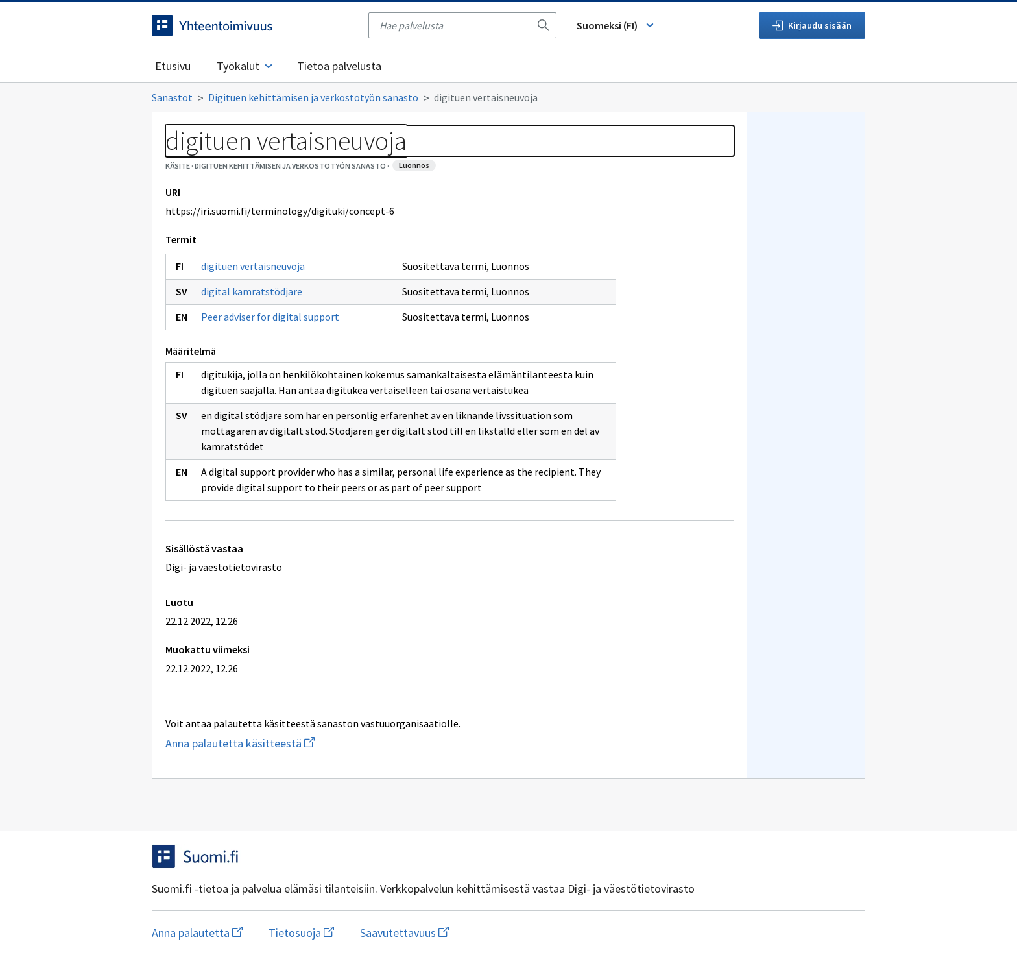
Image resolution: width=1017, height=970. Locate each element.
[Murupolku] (508, 97)
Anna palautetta (197, 932)
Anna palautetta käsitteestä (269, 743)
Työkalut (245, 65)
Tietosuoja (301, 932)
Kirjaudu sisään (812, 25)
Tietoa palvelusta (339, 65)
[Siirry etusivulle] (253, 25)
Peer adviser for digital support (270, 316)
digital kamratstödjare (251, 291)
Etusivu (173, 65)
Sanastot (172, 97)
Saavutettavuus (404, 932)
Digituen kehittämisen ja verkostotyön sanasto (313, 97)
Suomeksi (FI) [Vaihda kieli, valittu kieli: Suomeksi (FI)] (616, 25)
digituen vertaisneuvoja (253, 266)
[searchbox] (454, 25)
